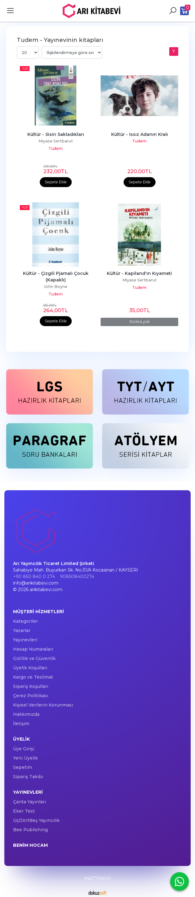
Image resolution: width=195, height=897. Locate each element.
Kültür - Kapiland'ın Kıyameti (139, 273)
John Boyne (55, 286)
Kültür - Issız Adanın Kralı (139, 134)
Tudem (55, 148)
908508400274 (77, 576)
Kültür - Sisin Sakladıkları (55, 134)
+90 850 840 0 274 (34, 576)
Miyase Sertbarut (56, 141)
